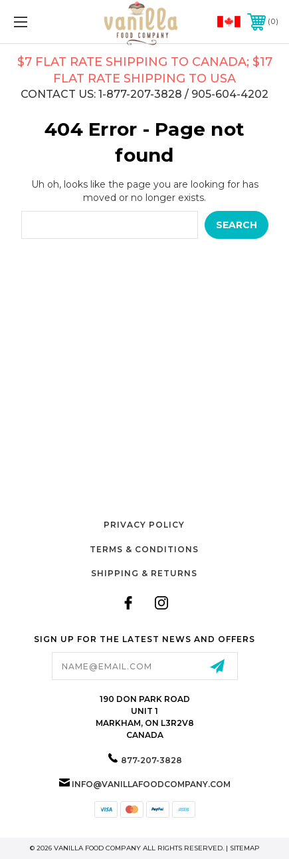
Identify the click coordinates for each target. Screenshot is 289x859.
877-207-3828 (151, 760)
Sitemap (245, 848)
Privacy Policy (144, 525)
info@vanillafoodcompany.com (151, 784)
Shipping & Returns (144, 573)
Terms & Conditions (144, 549)
